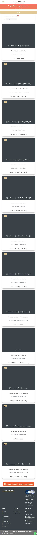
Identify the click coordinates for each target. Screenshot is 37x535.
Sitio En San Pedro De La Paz (18, 355)
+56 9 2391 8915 (28, 523)
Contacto (5, 526)
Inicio (5, 511)
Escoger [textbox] (8, 19)
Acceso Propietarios (8, 524)
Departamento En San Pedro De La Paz (18, 88)
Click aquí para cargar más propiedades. (18, 484)
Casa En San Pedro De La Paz (18, 50)
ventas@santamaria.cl (29, 513)
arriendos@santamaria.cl (30, 517)
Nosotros (5, 513)
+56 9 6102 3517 (28, 514)
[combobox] (11, 19)
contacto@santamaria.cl (30, 522)
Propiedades (6, 516)
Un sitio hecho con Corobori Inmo (9, 533)
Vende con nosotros (8, 519)
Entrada (16, 8)
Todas (21, 8)
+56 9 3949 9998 (28, 518)
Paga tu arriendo (7, 521)
